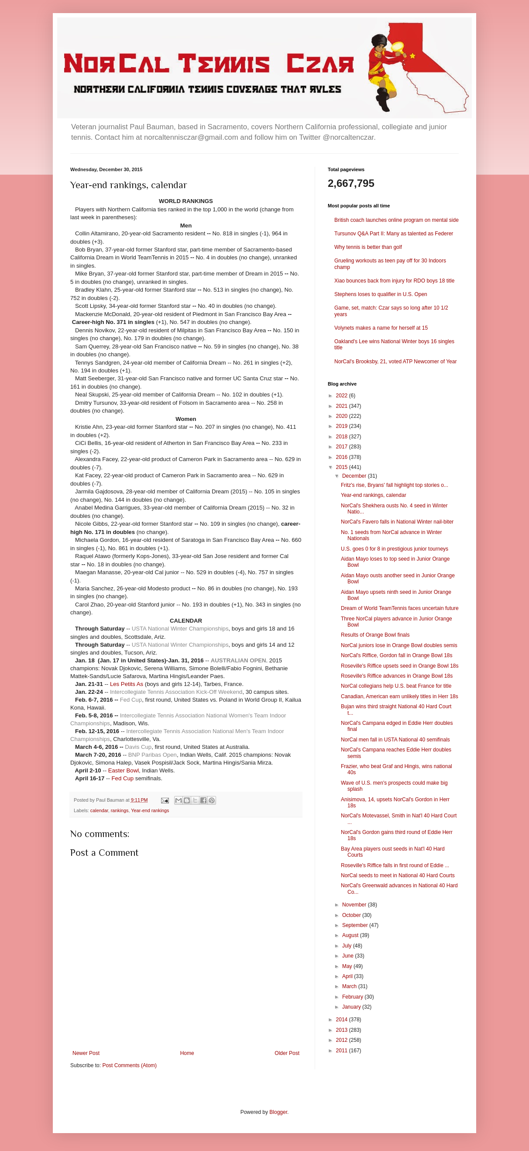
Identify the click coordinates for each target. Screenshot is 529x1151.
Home (187, 1053)
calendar (99, 810)
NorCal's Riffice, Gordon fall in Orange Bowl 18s (397, 655)
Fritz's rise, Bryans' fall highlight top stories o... (394, 485)
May (348, 966)
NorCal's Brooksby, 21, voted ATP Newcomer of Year (395, 361)
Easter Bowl (123, 770)
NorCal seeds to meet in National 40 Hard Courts (398, 875)
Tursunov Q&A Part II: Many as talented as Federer (393, 234)
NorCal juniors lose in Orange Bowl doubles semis (399, 645)
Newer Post (86, 1053)
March (350, 986)
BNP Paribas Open (152, 754)
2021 (342, 406)
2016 (342, 457)
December (355, 476)
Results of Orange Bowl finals (375, 635)
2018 (342, 437)
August (351, 935)
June (348, 956)
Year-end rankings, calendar (373, 495)
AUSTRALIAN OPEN (238, 660)
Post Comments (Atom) (129, 1065)
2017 (342, 447)
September (355, 925)
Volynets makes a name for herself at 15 (381, 328)
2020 (342, 416)
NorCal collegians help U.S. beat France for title (396, 686)
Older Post (287, 1053)
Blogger (278, 1112)
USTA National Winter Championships (180, 628)
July (347, 946)
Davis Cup (138, 747)
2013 (342, 1030)
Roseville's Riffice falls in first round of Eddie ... (395, 865)
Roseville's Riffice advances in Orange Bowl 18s (397, 676)
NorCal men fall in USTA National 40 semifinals (395, 740)
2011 (342, 1051)
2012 (342, 1040)
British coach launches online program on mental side (396, 220)
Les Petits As (126, 684)
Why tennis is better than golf (368, 247)
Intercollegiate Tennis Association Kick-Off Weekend (176, 692)
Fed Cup (131, 699)
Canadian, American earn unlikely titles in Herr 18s (399, 696)
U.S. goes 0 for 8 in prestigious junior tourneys (394, 549)
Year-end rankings (150, 810)
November (355, 905)
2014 (342, 1020)
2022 (342, 396)
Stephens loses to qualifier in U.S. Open (380, 294)
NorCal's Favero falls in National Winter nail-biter (397, 522)
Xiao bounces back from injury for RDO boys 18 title (394, 281)
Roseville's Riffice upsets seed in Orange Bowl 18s (400, 666)
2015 (342, 467)
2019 (342, 426)
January (352, 1007)
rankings (120, 810)
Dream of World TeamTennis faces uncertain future (400, 608)
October (352, 915)
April (348, 976)
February (353, 997)
